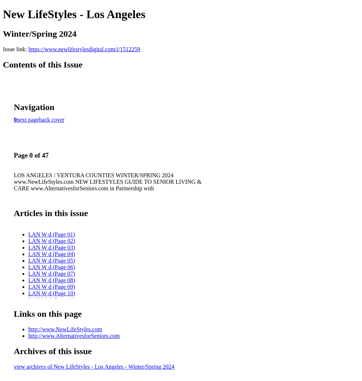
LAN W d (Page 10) (51, 293)
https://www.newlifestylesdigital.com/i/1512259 (84, 49)
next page (28, 120)
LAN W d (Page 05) (51, 261)
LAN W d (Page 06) (51, 267)
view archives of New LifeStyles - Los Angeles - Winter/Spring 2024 (94, 367)
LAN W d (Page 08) (51, 280)
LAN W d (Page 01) (51, 234)
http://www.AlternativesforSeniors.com (74, 336)
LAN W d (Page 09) (51, 287)
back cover (52, 120)
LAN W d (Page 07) (51, 274)
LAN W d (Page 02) (51, 241)
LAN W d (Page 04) (51, 254)
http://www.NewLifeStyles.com (65, 329)
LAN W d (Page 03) (51, 247)
